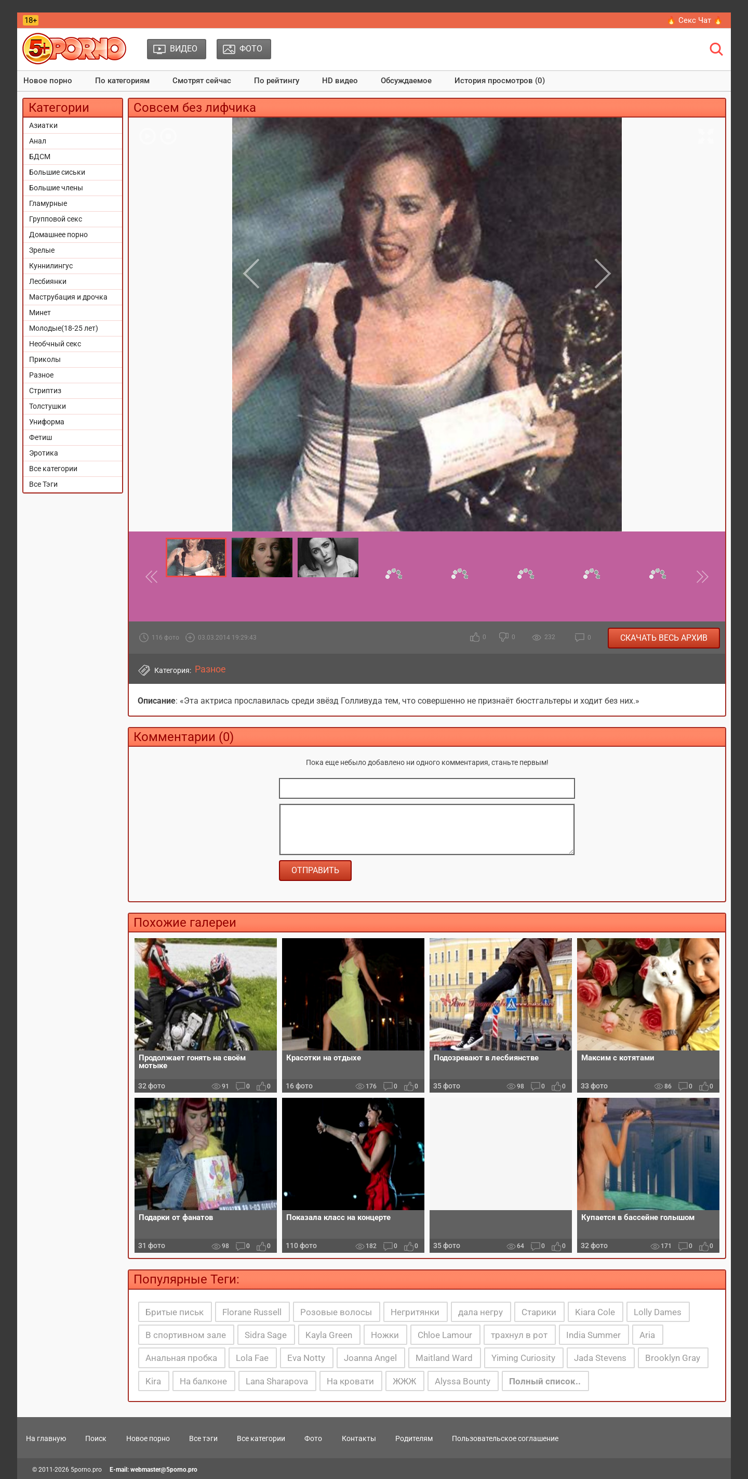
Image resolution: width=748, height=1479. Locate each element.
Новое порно (47, 80)
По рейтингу (276, 80)
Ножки (385, 1335)
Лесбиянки (47, 281)
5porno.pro (86, 1469)
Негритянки (415, 1312)
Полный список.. (545, 1381)
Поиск (95, 1438)
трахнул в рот (519, 1335)
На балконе (203, 1381)
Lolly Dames (658, 1312)
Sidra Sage (266, 1335)
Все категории (53, 468)
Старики (539, 1312)
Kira (153, 1381)
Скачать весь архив (663, 638)
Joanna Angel (370, 1358)
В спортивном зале (185, 1335)
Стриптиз (45, 390)
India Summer (593, 1335)
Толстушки (47, 406)
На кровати (350, 1381)
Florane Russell (252, 1312)
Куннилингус (51, 266)
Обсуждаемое (406, 80)
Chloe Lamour (445, 1335)
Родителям (414, 1438)
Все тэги (203, 1438)
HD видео (340, 80)
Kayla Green (328, 1335)
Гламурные (48, 203)
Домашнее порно (58, 234)
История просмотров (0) (500, 80)
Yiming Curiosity (523, 1358)
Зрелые (42, 250)
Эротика (43, 453)
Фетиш (40, 437)
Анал (37, 141)
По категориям (122, 80)
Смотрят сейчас (201, 80)
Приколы (45, 359)
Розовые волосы (336, 1312)
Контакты (359, 1438)
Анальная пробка (181, 1358)
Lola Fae (252, 1358)
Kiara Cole (595, 1312)
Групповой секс (55, 219)
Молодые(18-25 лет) (63, 328)
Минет (40, 312)
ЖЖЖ (404, 1381)
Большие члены (56, 188)
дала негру (480, 1312)
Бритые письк (174, 1312)
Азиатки (43, 125)
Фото (313, 1438)
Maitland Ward (444, 1358)
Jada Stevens (600, 1358)
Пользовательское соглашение (505, 1438)
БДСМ (39, 156)
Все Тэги (43, 484)
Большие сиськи (57, 172)
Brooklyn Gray (672, 1358)
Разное (41, 375)
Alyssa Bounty (462, 1381)
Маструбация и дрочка (68, 297)
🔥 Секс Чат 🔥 (694, 20)
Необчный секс (55, 344)
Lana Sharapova (277, 1381)
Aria (647, 1335)
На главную (46, 1438)
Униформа (46, 422)
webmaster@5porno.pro (163, 1469)
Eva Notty (306, 1358)
